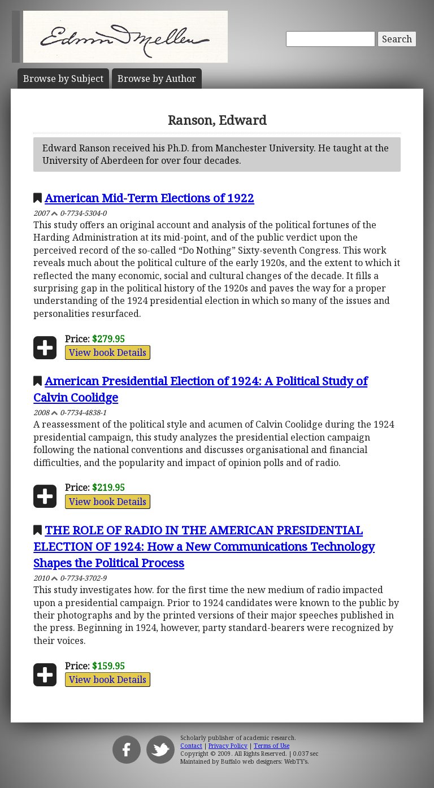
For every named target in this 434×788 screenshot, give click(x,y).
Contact (191, 746)
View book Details (107, 352)
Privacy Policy (228, 746)
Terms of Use (271, 746)
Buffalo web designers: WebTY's (264, 761)
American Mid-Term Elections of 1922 (149, 198)
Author (157, 78)
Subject (63, 78)
